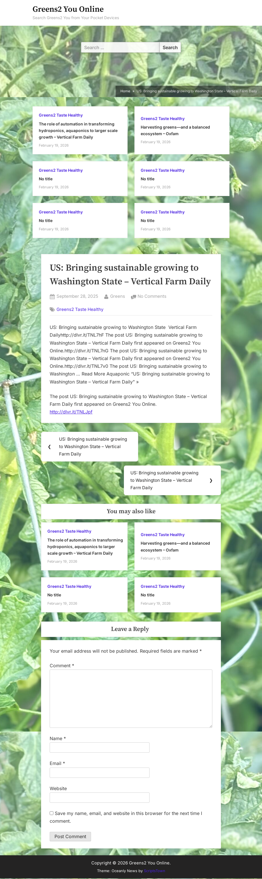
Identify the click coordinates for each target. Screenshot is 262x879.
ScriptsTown (154, 871)
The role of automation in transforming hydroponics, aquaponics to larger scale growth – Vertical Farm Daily (78, 130)
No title (46, 179)
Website (58, 789)
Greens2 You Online (68, 9)
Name (58, 739)
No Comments (152, 296)
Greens (117, 296)
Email (57, 764)
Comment (62, 666)
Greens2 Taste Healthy (61, 115)
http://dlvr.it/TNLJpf (71, 412)
